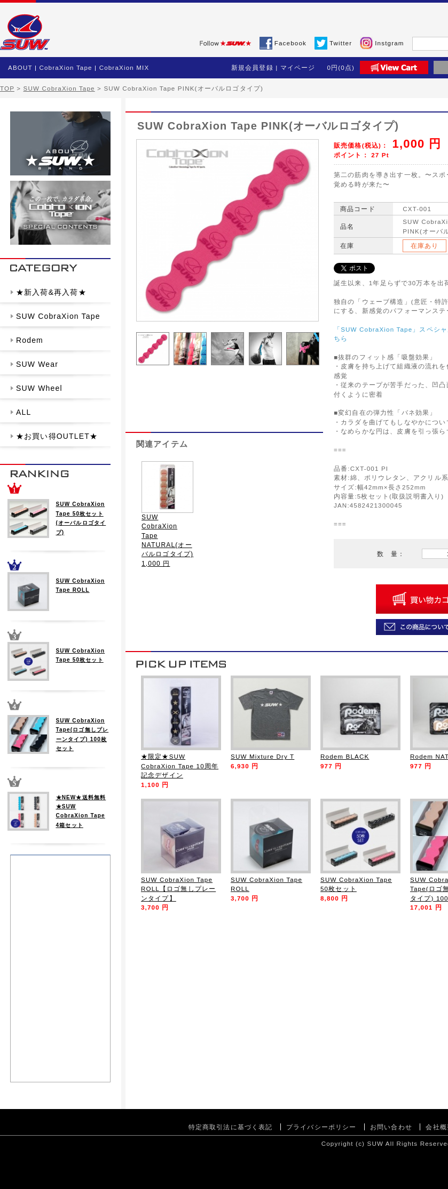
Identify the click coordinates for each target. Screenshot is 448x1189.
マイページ (298, 67)
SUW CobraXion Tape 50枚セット (80, 655)
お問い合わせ (391, 1126)
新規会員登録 (252, 67)
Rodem (29, 340)
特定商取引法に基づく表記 (230, 1126)
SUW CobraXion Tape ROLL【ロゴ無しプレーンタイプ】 (178, 889)
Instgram (389, 42)
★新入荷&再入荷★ (51, 292)
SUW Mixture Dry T (262, 756)
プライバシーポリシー (321, 1126)
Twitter (340, 42)
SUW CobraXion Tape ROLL (80, 585)
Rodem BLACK (344, 756)
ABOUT (20, 67)
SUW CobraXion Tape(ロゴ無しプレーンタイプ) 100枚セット (82, 734)
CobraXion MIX (124, 67)
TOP (7, 88)
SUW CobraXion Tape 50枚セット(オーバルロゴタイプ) (81, 518)
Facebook (290, 42)
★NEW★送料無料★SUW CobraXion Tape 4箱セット (81, 811)
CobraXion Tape (65, 67)
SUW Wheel (39, 388)
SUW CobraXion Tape (59, 88)
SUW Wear (37, 364)
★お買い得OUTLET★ (57, 436)
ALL (23, 412)
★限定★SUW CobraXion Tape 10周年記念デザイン (179, 765)
